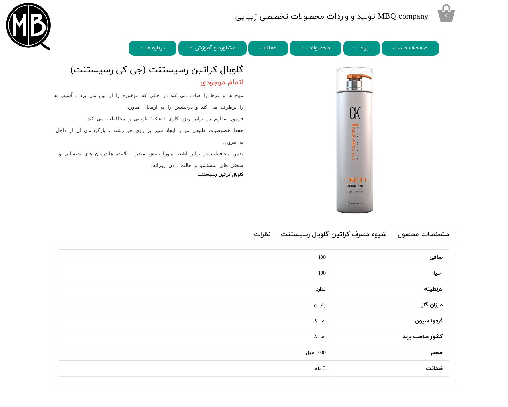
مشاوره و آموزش (215, 48)
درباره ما (155, 48)
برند (364, 48)
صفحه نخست (410, 48)
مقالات (268, 48)
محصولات (318, 48)
